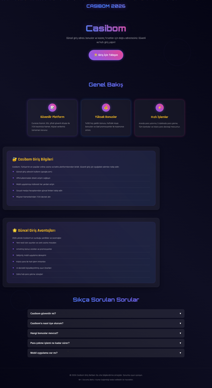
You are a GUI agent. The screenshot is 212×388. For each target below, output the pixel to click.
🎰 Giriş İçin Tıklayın (106, 56)
